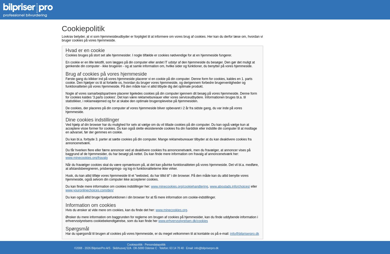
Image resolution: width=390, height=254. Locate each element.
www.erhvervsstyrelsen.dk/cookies (183, 221)
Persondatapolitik (155, 244)
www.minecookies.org (171, 210)
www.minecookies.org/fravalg (87, 158)
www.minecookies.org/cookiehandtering (179, 186)
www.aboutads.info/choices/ (230, 186)
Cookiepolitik (134, 244)
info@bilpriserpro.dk (244, 234)
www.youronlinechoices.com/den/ (89, 190)
